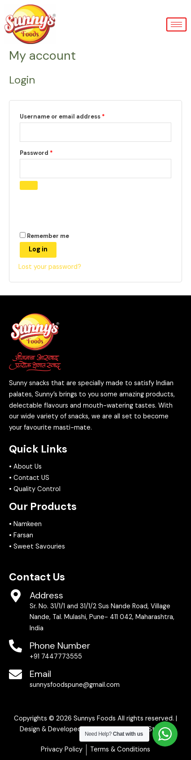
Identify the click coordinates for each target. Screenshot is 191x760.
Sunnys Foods (95, 718)
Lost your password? (49, 267)
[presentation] (79, 209)
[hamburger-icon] (176, 24)
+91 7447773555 (56, 656)
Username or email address (76, 115)
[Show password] (29, 185)
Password (50, 152)
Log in (38, 249)
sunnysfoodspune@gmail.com (75, 685)
